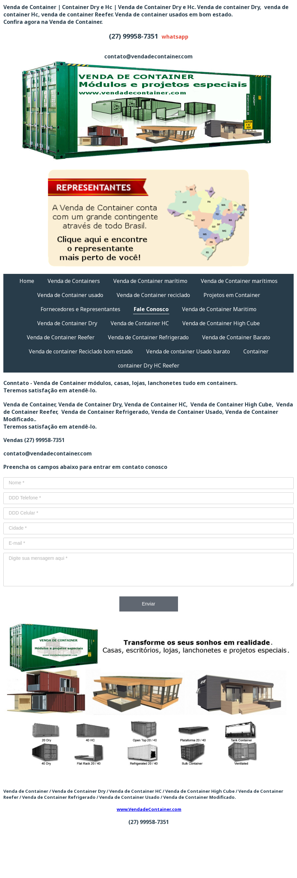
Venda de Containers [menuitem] (74, 281)
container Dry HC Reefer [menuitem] (148, 365)
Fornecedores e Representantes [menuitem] (80, 309)
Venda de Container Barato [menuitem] (236, 337)
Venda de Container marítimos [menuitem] (239, 281)
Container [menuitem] (256, 351)
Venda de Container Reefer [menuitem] (61, 337)
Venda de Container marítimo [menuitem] (150, 281)
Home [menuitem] (26, 281)
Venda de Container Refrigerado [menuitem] (148, 337)
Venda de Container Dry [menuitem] (67, 323)
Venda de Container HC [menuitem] (140, 323)
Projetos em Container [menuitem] (231, 295)
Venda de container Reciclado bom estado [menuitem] (81, 351)
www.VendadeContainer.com (149, 809)
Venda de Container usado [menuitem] (70, 295)
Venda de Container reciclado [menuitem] (153, 295)
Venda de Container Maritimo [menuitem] (219, 309)
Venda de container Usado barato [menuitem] (188, 351)
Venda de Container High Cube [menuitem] (221, 323)
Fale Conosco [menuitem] (151, 309)
